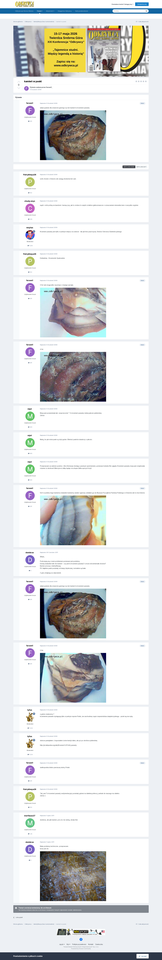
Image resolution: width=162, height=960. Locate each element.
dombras (30, 552)
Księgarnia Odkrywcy (65, 11)
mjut (30, 409)
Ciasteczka (99, 944)
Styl (68, 944)
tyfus (29, 710)
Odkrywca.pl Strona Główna (24, 11)
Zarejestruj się (142, 4)
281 (30, 121)
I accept (143, 956)
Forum (39, 12)
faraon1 (49, 87)
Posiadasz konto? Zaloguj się (122, 4)
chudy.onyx (29, 201)
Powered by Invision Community (81, 948)
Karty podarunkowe (81, 11)
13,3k (30, 728)
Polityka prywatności (79, 944)
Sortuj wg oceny (129, 166)
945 (30, 427)
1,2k (30, 834)
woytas (29, 227)
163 (30, 193)
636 (30, 219)
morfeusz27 (29, 816)
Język (62, 944)
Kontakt (90, 944)
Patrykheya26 (29, 175)
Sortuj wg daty (141, 166)
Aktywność (50, 11)
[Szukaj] (123, 11)
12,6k (30, 245)
